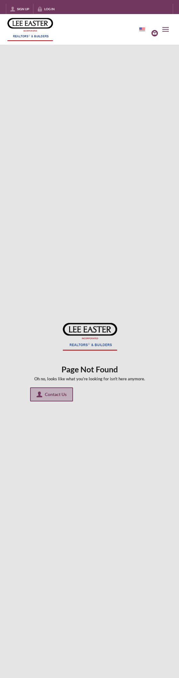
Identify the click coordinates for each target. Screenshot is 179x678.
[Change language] (142, 29)
